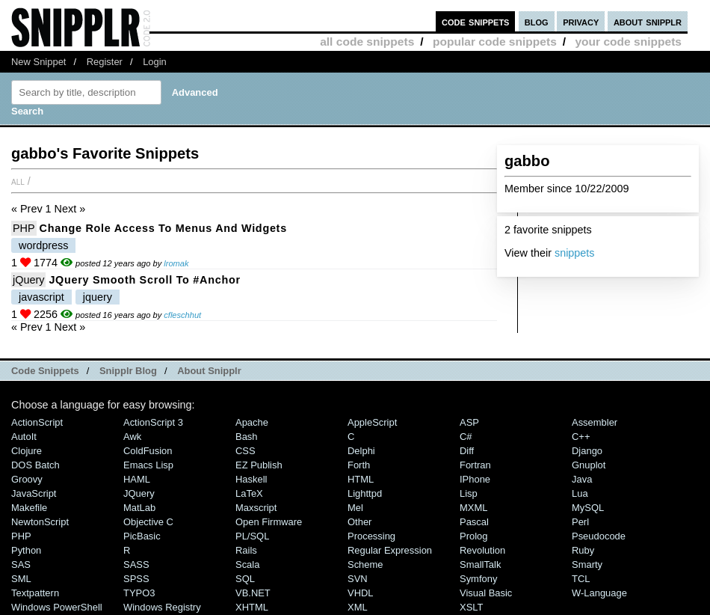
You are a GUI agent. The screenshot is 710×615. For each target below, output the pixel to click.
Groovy (27, 479)
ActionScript (37, 422)
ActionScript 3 (153, 422)
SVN (358, 578)
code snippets (476, 21)
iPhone (475, 479)
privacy (581, 21)
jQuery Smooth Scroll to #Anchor (144, 280)
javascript (41, 297)
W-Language (599, 593)
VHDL (361, 593)
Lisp (469, 493)
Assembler (594, 422)
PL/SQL (252, 536)
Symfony (478, 578)
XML (358, 607)
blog (537, 21)
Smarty (587, 564)
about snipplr (648, 21)
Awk (132, 436)
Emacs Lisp (148, 465)
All (18, 181)
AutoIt (24, 436)
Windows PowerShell (56, 607)
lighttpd (365, 493)
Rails (246, 550)
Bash (246, 436)
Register (105, 61)
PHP (24, 228)
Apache (251, 422)
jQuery (28, 280)
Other (359, 521)
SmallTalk (480, 564)
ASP (469, 422)
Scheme (365, 564)
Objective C (148, 521)
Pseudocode (599, 536)
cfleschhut (182, 314)
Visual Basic (486, 593)
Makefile (29, 507)
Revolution (482, 550)
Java (582, 479)
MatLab (139, 507)
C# (466, 436)
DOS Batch (35, 465)
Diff (467, 450)
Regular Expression (390, 550)
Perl (580, 521)
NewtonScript (40, 521)
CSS (245, 450)
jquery (97, 297)
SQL (245, 578)
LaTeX (249, 493)
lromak (176, 263)
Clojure (26, 450)
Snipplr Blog (128, 370)
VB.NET (253, 593)
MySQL (588, 507)
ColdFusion (148, 450)
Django (587, 450)
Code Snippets (45, 370)
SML (21, 578)
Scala (247, 564)
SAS (21, 564)
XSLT (471, 607)
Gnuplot (588, 465)
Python (26, 550)
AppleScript (372, 422)
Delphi (361, 450)
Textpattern (35, 593)
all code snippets (367, 41)
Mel (355, 507)
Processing (371, 536)
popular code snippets (495, 41)
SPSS (136, 578)
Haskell (251, 479)
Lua (580, 493)
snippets (575, 253)
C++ (581, 436)
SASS (136, 564)
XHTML (251, 607)
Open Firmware (268, 521)
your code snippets (628, 41)
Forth (359, 465)
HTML (361, 479)
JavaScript (33, 493)
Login (155, 61)
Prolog (473, 536)
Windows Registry (162, 607)
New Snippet (38, 61)
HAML (136, 479)
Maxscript (256, 507)
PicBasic (142, 536)
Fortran (475, 465)
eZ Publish (259, 465)
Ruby (583, 550)
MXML (473, 507)
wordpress (43, 245)
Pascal (474, 521)
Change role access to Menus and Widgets (163, 228)
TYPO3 (139, 593)
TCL (581, 578)
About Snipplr (209, 370)
